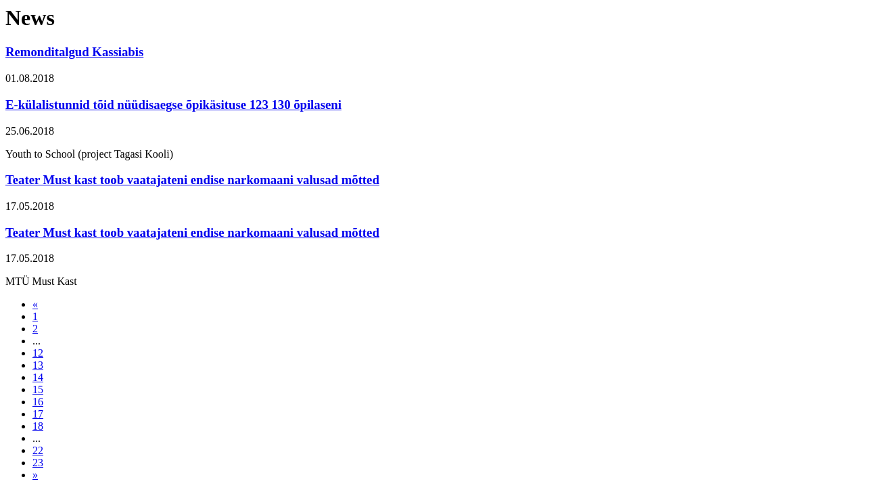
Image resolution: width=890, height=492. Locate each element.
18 (37, 426)
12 (37, 353)
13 (37, 365)
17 (37, 414)
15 (37, 389)
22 (37, 450)
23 (37, 462)
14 (37, 377)
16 (37, 401)
